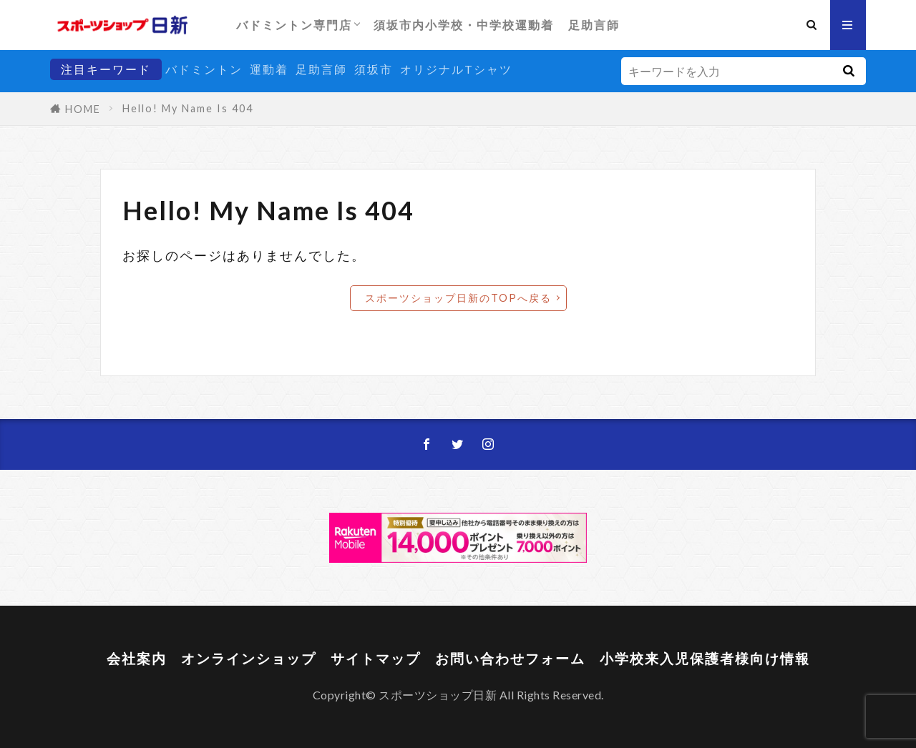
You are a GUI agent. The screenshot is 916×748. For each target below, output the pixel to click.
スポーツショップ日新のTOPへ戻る (458, 298)
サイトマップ (376, 658)
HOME (83, 109)
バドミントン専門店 (294, 24)
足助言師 (594, 24)
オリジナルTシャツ (456, 69)
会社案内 (137, 658)
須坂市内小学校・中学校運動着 (464, 24)
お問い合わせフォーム (510, 658)
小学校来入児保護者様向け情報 (705, 658)
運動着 (269, 69)
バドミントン (204, 69)
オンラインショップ (248, 658)
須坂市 (373, 69)
